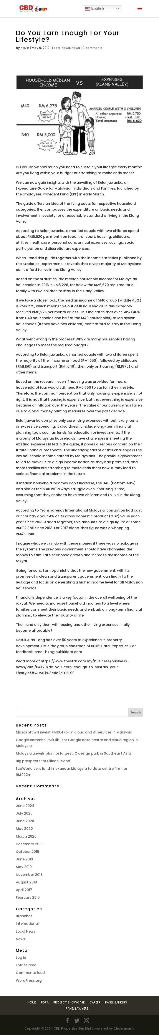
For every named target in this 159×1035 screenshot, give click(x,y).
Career (94, 1002)
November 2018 (29, 874)
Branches (24, 915)
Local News (61, 48)
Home (32, 1002)
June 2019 (24, 859)
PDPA (45, 1002)
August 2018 (26, 882)
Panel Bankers (116, 1002)
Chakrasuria (124, 1028)
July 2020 (24, 813)
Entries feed (26, 965)
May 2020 (24, 828)
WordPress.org (29, 980)
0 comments (93, 48)
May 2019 (24, 866)
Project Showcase (69, 1002)
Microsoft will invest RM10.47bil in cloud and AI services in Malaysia (74, 732)
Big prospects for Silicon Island (43, 760)
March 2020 (26, 836)
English (94, 8)
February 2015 (28, 897)
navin (25, 48)
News (75, 48)
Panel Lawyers (77, 1008)
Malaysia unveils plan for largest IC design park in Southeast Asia (73, 753)
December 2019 (29, 844)
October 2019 (27, 851)
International (27, 923)
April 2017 (24, 889)
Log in (21, 957)
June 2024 (25, 805)
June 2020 (25, 820)
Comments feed (30, 972)
